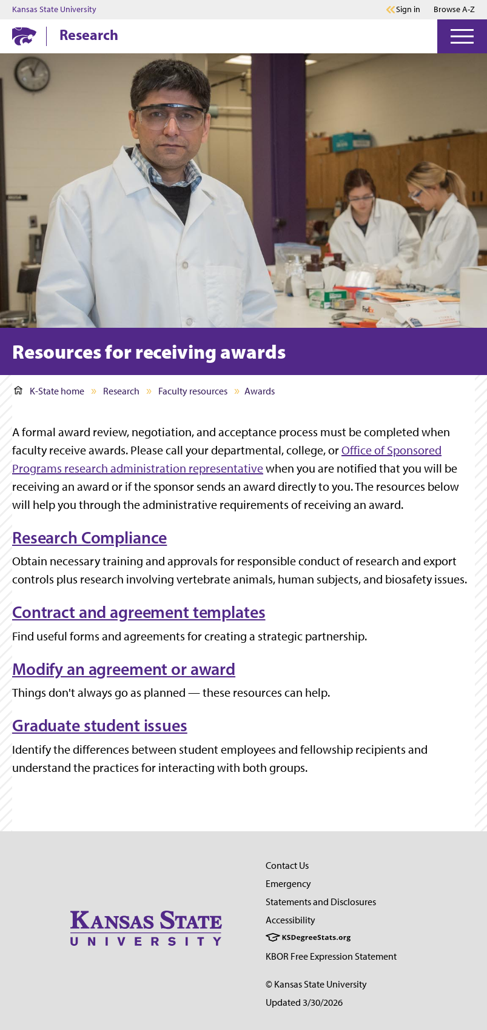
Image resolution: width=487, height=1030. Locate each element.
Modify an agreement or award (123, 669)
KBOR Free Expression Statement (331, 956)
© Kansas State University (316, 984)
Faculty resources (192, 391)
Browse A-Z (454, 9)
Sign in (408, 10)
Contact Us (287, 865)
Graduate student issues (99, 725)
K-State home (49, 391)
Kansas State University (54, 10)
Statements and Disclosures (321, 902)
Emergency (288, 883)
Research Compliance (89, 537)
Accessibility (290, 920)
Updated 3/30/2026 (304, 1002)
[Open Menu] (462, 36)
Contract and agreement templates (139, 612)
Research (88, 34)
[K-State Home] (24, 36)
